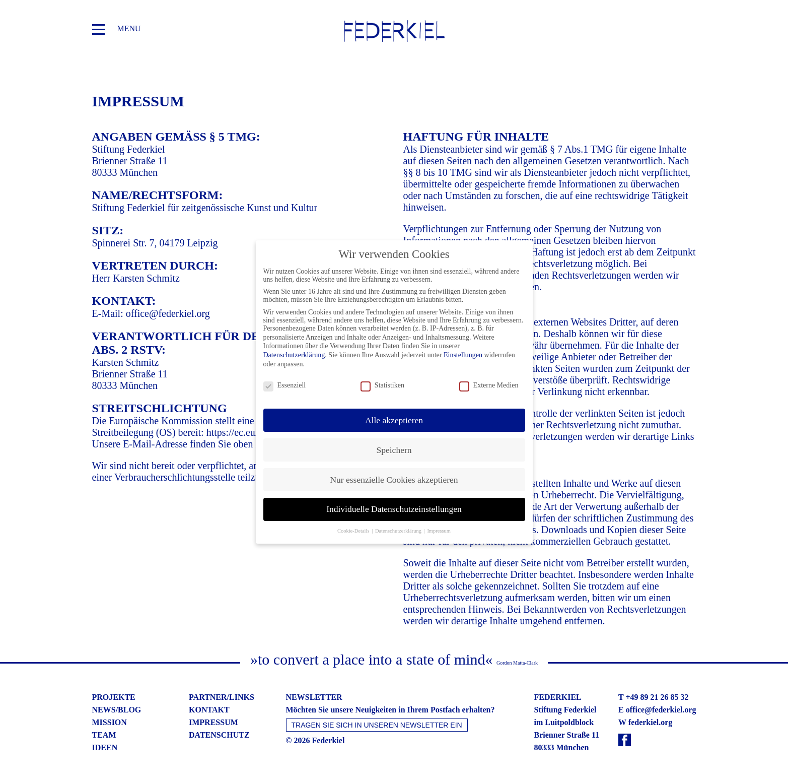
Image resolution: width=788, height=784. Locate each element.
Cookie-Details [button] (354, 527)
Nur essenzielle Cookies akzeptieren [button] (394, 476)
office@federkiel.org (168, 313)
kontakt (209, 709)
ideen (105, 747)
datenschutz (219, 735)
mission (109, 722)
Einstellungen (463, 351)
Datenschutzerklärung (294, 351)
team (104, 735)
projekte (113, 697)
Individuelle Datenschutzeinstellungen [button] (394, 505)
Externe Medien (489, 381)
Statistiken (382, 381)
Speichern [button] (394, 446)
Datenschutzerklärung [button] (399, 527)
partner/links (221, 697)
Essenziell (284, 381)
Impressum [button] (439, 527)
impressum (213, 722)
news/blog (116, 709)
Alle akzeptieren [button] (394, 416)
